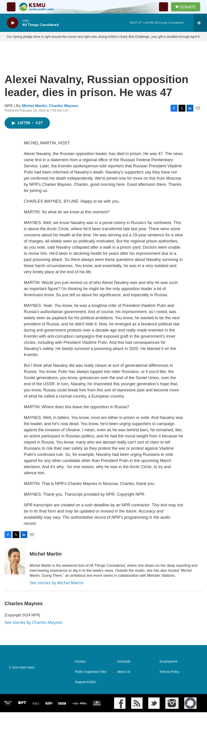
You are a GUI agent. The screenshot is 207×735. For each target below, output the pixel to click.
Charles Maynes (63, 110)
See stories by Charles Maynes (34, 627)
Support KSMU (85, 705)
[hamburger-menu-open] (11, 6)
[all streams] (200, 23)
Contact (80, 684)
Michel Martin (34, 110)
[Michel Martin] (15, 565)
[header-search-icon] (163, 6)
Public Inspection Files (91, 694)
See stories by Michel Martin (57, 587)
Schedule (123, 684)
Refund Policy (169, 694)
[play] (12, 23)
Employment (168, 684)
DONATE (187, 7)
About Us (123, 694)
